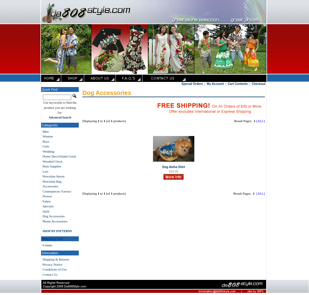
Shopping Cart (52, 239)
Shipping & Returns (56, 259)
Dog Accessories (54, 216)
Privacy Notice (52, 264)
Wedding (48, 151)
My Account (215, 84)
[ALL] (260, 121)
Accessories (51, 186)
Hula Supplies (52, 166)
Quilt (46, 211)
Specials (48, 206)
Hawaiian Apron (53, 176)
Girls (46, 146)
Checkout (259, 84)
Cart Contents (238, 84)
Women (48, 136)
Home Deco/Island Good (59, 156)
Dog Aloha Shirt (173, 167)
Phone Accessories (55, 221)
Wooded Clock (52, 161)
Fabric (47, 201)
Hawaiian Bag (52, 181)
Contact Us (50, 274)
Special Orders (192, 84)
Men (46, 131)
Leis (45, 171)
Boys (46, 141)
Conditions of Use (55, 269)
